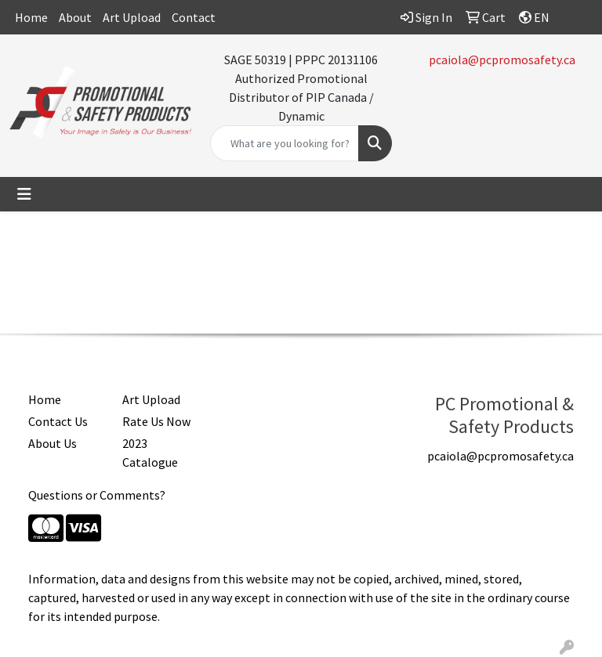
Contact (194, 17)
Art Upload (132, 17)
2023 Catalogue (150, 452)
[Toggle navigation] (24, 194)
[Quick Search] (284, 143)
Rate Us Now (156, 421)
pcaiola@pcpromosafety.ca (502, 59)
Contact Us (58, 421)
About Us (52, 443)
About (75, 17)
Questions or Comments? (96, 495)
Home (31, 17)
